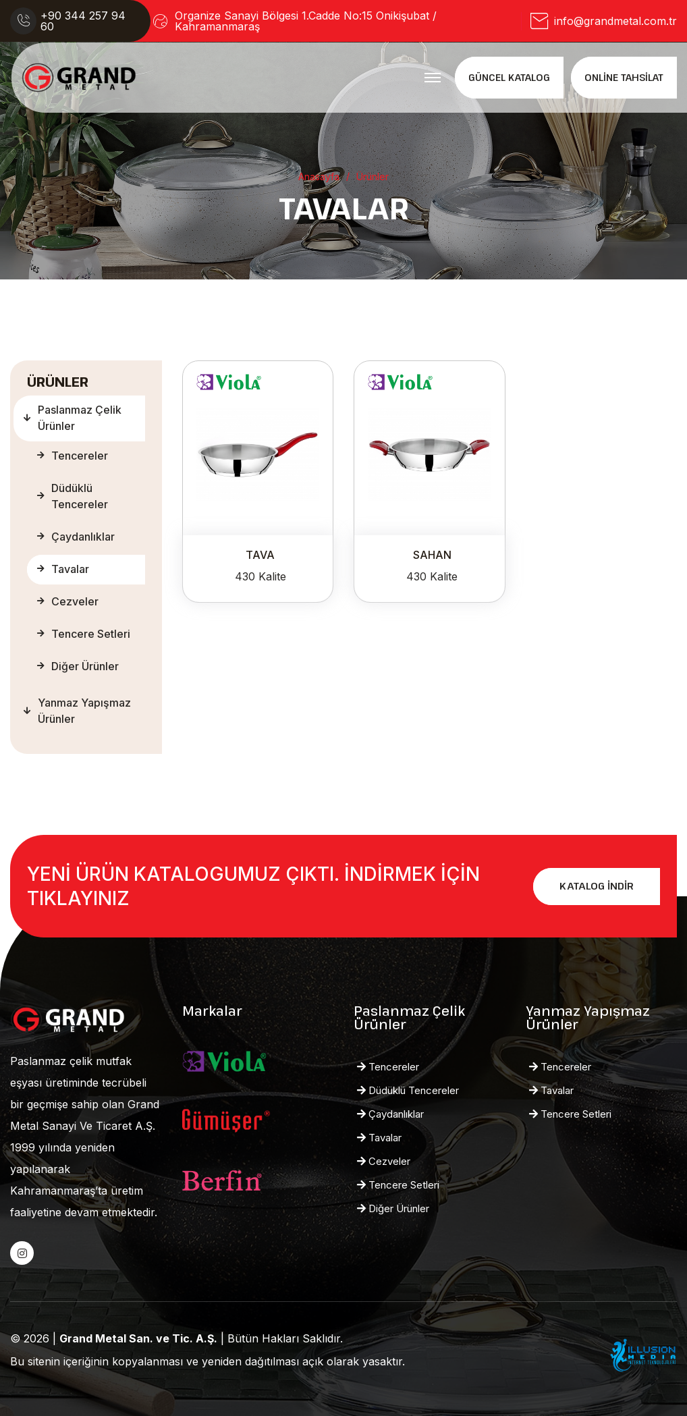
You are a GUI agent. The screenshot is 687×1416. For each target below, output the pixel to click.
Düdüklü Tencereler (72, 496)
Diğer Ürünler (78, 666)
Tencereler (72, 455)
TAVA (260, 555)
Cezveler (68, 601)
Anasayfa (318, 177)
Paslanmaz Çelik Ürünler (72, 418)
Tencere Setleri (83, 634)
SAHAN (432, 555)
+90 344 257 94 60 (83, 21)
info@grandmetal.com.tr (615, 21)
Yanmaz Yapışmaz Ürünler (77, 711)
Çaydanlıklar (76, 536)
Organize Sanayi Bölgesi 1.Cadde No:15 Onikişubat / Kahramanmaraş (306, 21)
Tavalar (63, 569)
